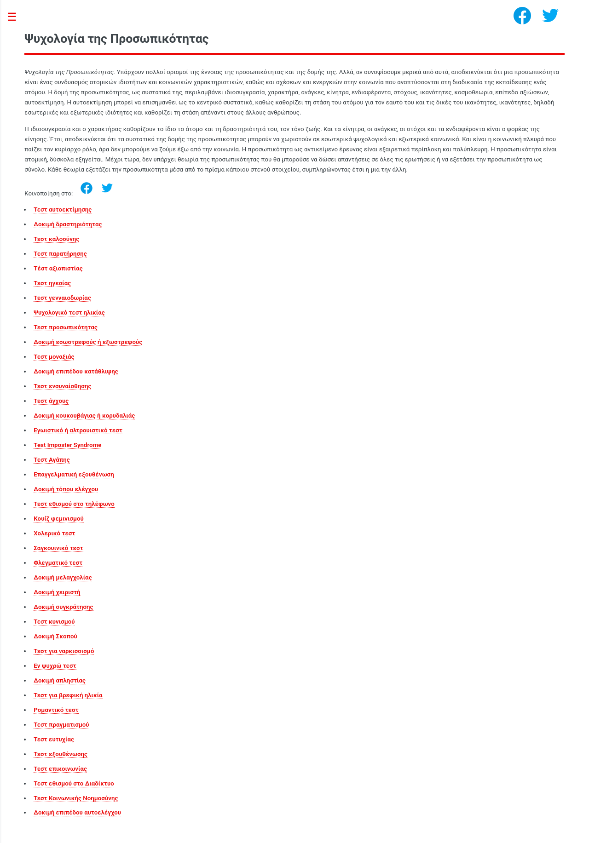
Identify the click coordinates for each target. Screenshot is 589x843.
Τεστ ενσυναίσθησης (62, 386)
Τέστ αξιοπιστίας (58, 268)
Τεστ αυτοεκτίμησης (63, 209)
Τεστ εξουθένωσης (60, 754)
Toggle (16, 17)
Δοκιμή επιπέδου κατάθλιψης (76, 371)
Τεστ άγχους (51, 400)
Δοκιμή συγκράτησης (63, 606)
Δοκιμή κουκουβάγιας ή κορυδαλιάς (84, 415)
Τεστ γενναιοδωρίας (62, 297)
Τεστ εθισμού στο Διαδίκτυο (74, 783)
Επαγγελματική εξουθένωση (74, 474)
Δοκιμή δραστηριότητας (68, 224)
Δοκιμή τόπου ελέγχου (66, 489)
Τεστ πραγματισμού (61, 724)
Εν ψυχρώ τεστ (55, 665)
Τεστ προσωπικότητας (66, 327)
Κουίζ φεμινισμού (59, 518)
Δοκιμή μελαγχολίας (63, 577)
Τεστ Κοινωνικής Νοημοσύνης (76, 798)
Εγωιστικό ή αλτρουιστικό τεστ (78, 430)
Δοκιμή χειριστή (57, 592)
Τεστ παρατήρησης (60, 253)
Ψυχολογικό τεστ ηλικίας (69, 312)
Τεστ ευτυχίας (54, 739)
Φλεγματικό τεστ (58, 562)
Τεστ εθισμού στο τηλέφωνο (74, 503)
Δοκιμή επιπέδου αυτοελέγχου (77, 812)
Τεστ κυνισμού (54, 621)
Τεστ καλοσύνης (56, 238)
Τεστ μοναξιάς (54, 356)
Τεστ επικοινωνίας (60, 768)
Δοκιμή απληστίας (60, 680)
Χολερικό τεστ (54, 533)
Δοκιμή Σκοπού (55, 636)
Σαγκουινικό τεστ (58, 548)
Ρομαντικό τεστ (56, 709)
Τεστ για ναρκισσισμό (64, 651)
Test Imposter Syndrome (67, 445)
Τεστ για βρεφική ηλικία (68, 695)
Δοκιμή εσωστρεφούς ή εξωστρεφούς (88, 341)
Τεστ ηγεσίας (52, 283)
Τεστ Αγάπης (51, 459)
